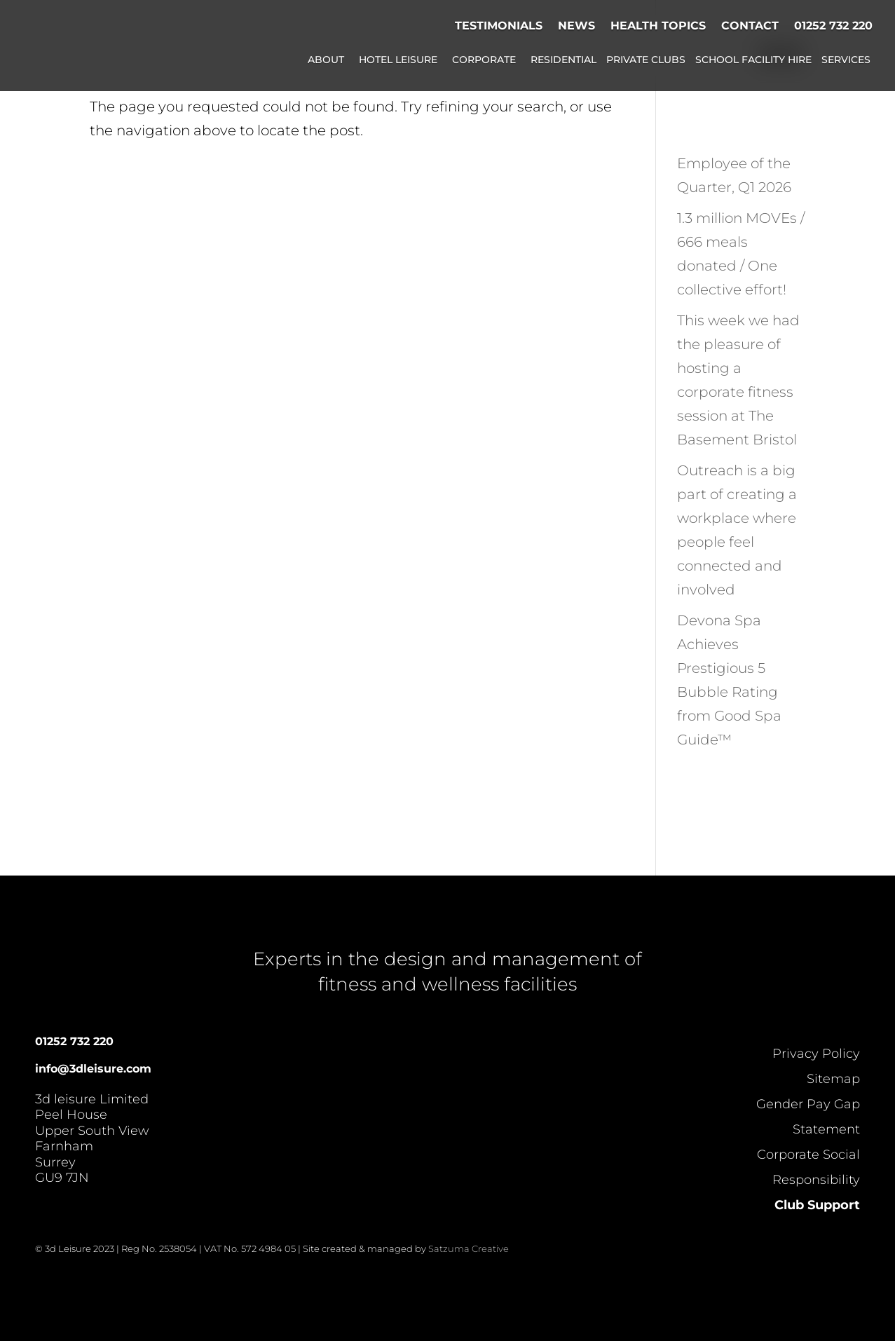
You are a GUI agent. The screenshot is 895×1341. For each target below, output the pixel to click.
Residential (563, 60)
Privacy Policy (816, 1053)
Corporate (484, 60)
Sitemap (833, 1079)
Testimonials (498, 25)
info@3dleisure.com (93, 1068)
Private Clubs (645, 60)
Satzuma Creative (468, 1248)
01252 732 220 (833, 25)
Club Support (817, 1205)
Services (845, 60)
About (326, 60)
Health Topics (658, 25)
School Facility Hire (753, 60)
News (576, 25)
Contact (750, 25)
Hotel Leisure (398, 60)
